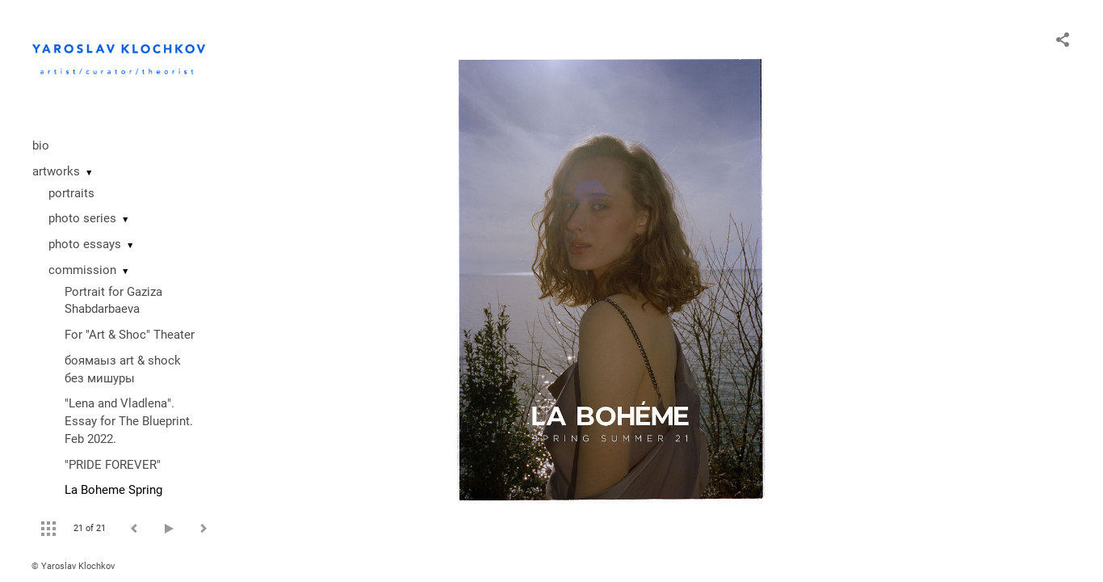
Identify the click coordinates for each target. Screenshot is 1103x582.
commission (82, 270)
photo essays (84, 244)
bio (40, 145)
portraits (71, 193)
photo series (82, 218)
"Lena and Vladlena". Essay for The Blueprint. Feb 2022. (129, 421)
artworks (56, 171)
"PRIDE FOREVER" (113, 465)
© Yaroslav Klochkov (73, 566)
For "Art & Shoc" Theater (130, 334)
